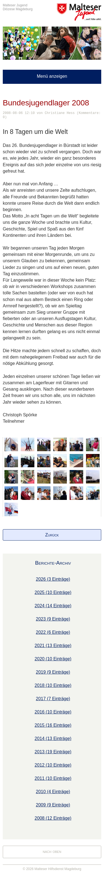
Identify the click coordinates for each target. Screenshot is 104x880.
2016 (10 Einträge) (53, 712)
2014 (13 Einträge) (53, 738)
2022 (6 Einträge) (53, 632)
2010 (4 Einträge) (53, 791)
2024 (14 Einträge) (53, 605)
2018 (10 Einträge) (53, 685)
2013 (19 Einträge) (53, 751)
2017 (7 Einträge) (53, 698)
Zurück (52, 535)
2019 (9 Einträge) (53, 672)
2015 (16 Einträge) (53, 725)
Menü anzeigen (52, 76)
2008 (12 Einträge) (53, 818)
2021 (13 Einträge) (53, 645)
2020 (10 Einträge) (53, 658)
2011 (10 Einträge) (53, 778)
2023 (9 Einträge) (53, 619)
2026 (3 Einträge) (53, 579)
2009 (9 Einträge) (53, 805)
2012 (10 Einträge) (53, 765)
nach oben (52, 851)
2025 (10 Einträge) (53, 592)
